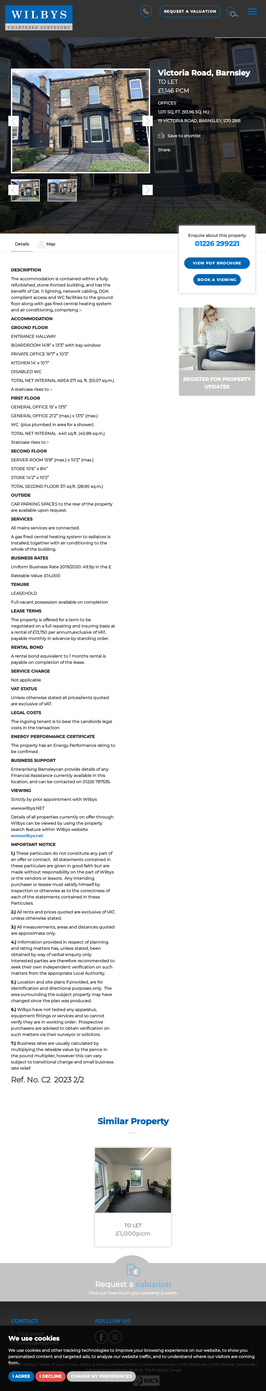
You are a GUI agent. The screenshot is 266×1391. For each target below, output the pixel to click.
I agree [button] (21, 1376)
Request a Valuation (190, 11)
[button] (13, 121)
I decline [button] (50, 1376)
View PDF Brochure (217, 263)
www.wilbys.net (27, 835)
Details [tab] (22, 244)
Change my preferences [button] (101, 1376)
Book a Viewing (217, 279)
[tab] (46, 244)
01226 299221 (217, 244)
